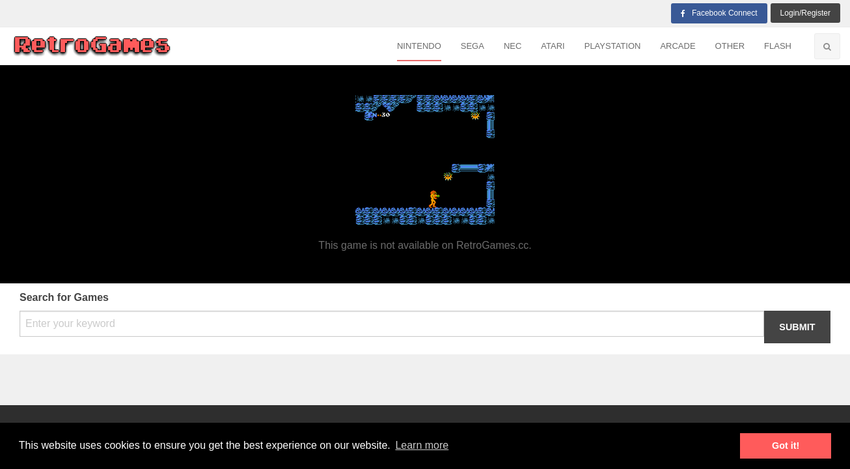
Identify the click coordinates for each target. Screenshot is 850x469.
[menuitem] (419, 46)
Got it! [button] (785, 445)
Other (730, 46)
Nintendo (419, 46)
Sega (472, 46)
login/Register (805, 13)
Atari (552, 46)
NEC (512, 46)
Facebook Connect (719, 13)
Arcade (677, 46)
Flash (777, 46)
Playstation (612, 46)
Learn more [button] (421, 445)
